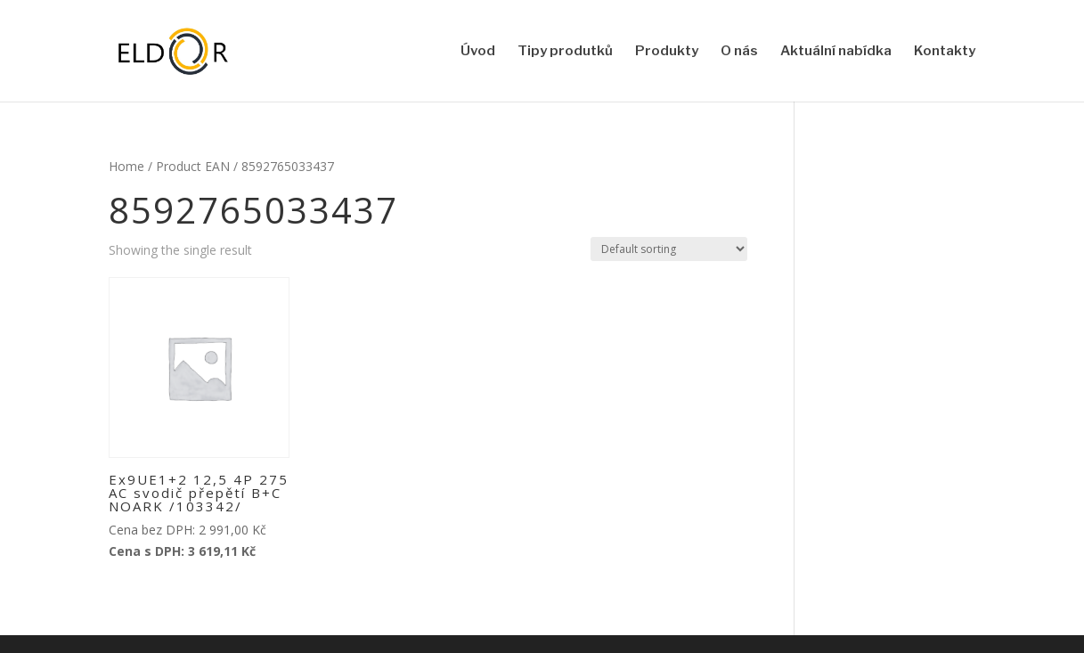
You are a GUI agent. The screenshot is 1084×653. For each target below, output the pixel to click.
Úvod (477, 52)
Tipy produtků (565, 52)
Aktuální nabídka (836, 52)
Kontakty (944, 52)
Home (126, 166)
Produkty (666, 52)
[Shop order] (669, 249)
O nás (739, 52)
